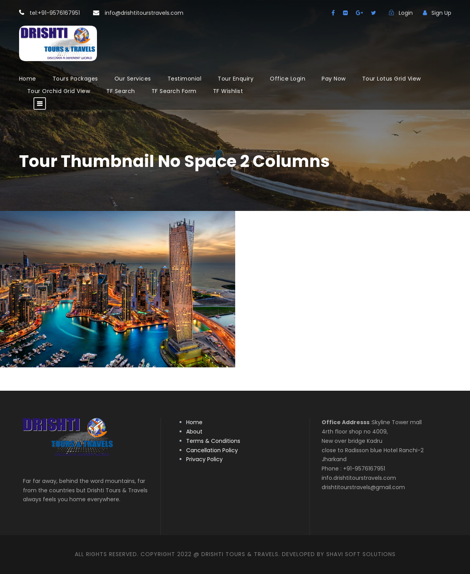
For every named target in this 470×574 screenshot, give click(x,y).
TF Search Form (174, 91)
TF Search (120, 91)
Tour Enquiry (235, 79)
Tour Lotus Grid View (391, 79)
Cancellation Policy (212, 450)
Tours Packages (75, 79)
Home (27, 79)
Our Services (132, 79)
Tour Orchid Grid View (58, 91)
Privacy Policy (204, 459)
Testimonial (184, 79)
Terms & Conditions (213, 441)
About (194, 431)
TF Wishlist (228, 91)
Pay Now (334, 79)
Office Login (287, 79)
